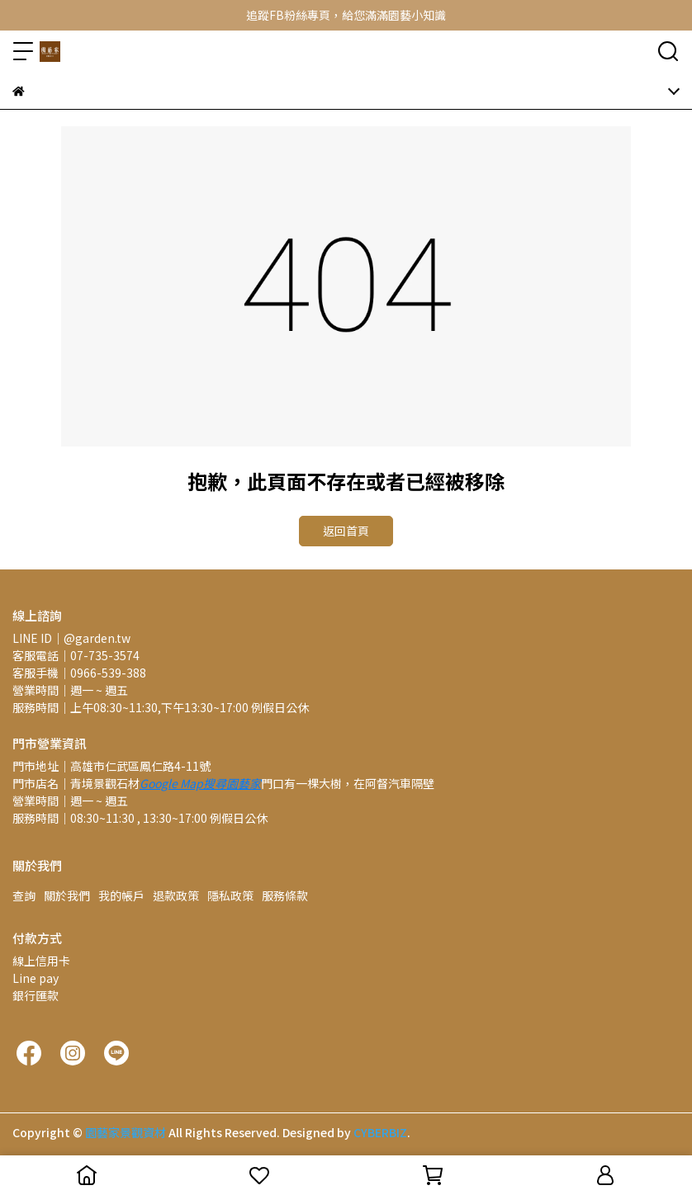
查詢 (24, 895)
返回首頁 (346, 530)
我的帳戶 (121, 895)
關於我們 (67, 895)
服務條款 (285, 895)
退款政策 (176, 895)
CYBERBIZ (380, 1132)
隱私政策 (230, 895)
